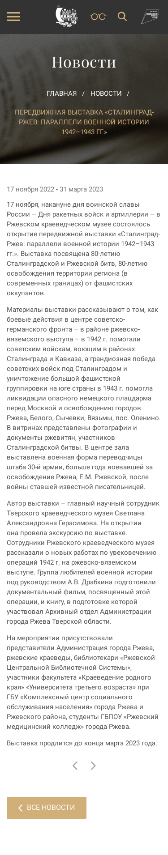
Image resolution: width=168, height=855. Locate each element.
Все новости (46, 807)
